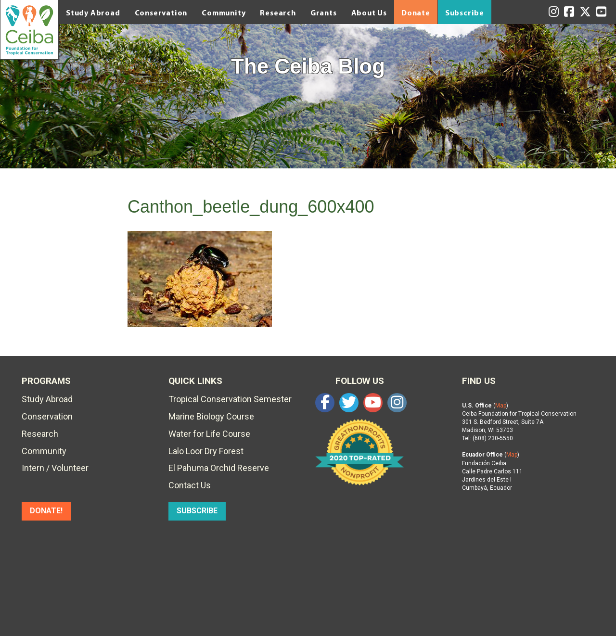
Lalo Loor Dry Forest (206, 451)
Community (223, 12)
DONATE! (46, 510)
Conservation (161, 12)
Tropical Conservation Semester (230, 399)
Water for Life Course (209, 434)
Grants (323, 12)
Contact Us (189, 485)
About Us (369, 12)
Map (500, 405)
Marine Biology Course (211, 416)
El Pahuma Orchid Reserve (218, 468)
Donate (415, 12)
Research (277, 12)
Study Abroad (93, 12)
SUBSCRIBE (197, 510)
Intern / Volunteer (55, 468)
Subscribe (464, 12)
